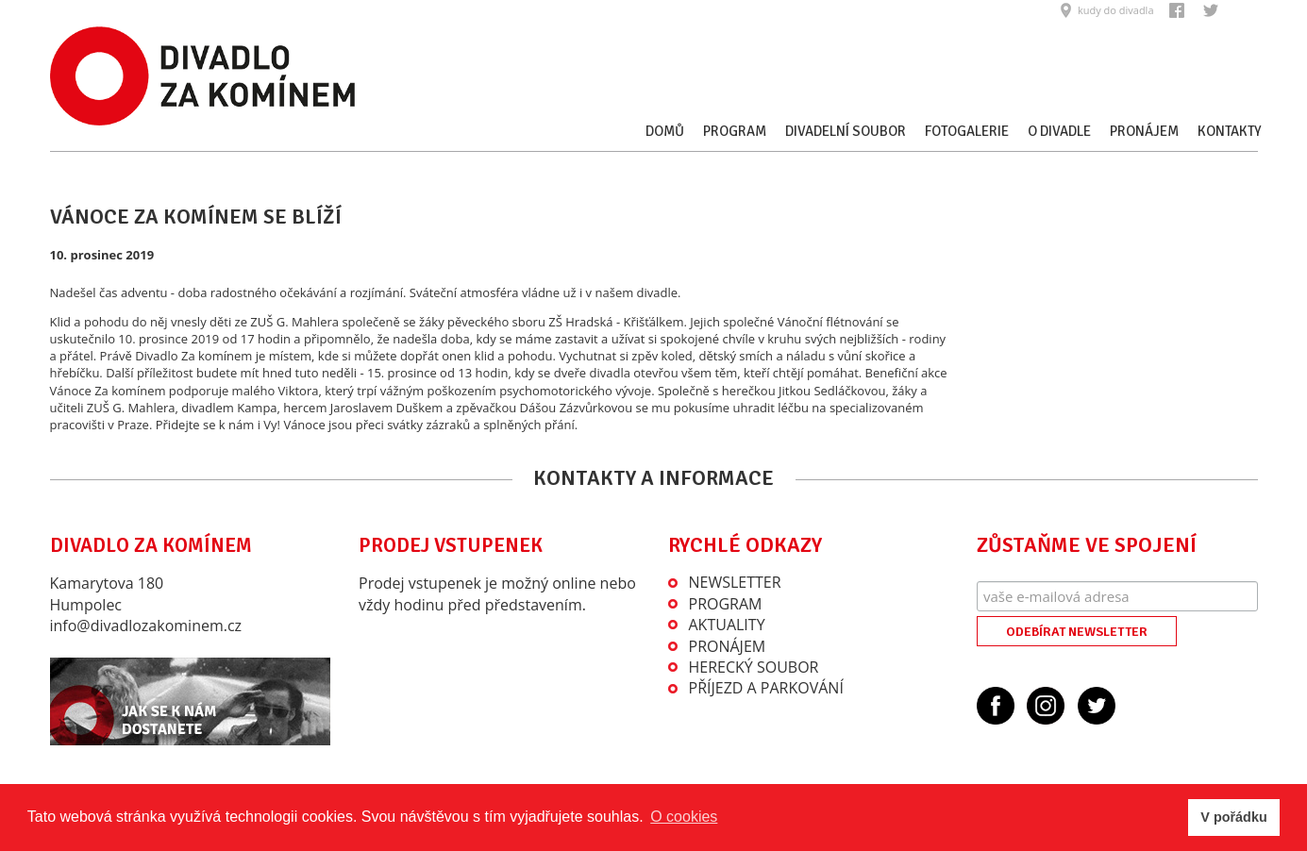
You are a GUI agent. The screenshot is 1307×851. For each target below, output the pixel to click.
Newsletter (735, 582)
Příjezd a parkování (766, 687)
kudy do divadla (1116, 10)
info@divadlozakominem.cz (146, 625)
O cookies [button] (683, 817)
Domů (664, 131)
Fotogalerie (967, 131)
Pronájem (1144, 131)
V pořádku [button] (1233, 817)
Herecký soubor (754, 667)
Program (734, 131)
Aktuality (727, 624)
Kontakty (1230, 131)
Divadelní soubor (845, 131)
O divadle (1059, 131)
